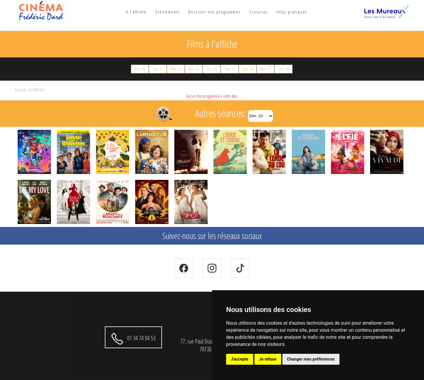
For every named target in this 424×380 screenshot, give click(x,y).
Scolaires (258, 12)
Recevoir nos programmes (214, 12)
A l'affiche (136, 12)
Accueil (20, 90)
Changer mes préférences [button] (311, 359)
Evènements (167, 12)
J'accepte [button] (240, 359)
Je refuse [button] (267, 359)
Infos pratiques (291, 12)
